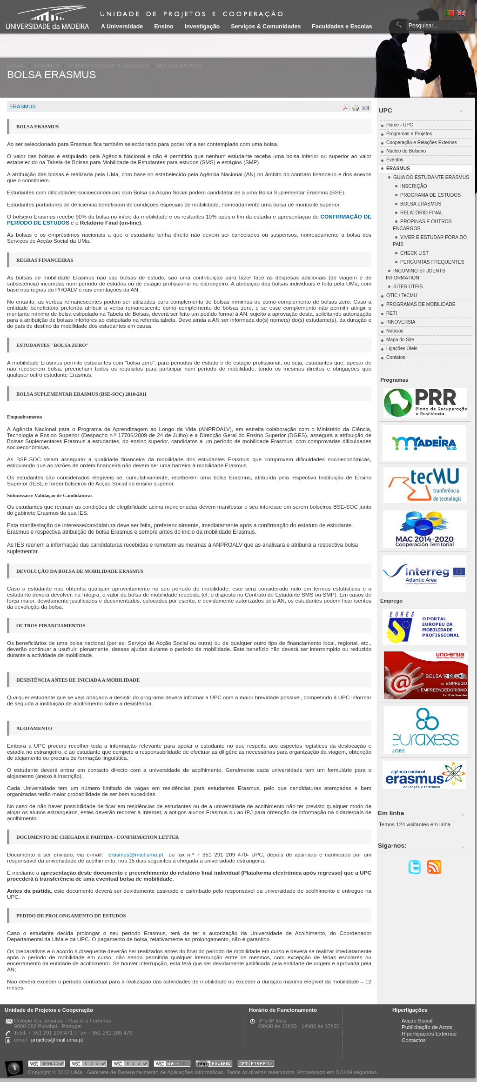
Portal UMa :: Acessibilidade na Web (16, 1065)
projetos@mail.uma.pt (57, 1039)
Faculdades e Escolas (342, 26)
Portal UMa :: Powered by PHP (214, 1065)
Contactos (414, 1040)
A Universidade (122, 26)
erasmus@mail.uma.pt (135, 854)
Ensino (164, 26)
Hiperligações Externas (429, 1033)
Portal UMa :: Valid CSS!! (88, 1065)
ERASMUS (47, 65)
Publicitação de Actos (427, 1027)
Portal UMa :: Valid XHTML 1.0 (46, 1065)
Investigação (202, 26)
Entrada (16, 65)
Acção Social (417, 1020)
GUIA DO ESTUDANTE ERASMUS (108, 65)
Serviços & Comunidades (266, 26)
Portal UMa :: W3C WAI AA (172, 1065)
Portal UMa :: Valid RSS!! (130, 1065)
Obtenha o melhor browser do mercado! (256, 1065)
